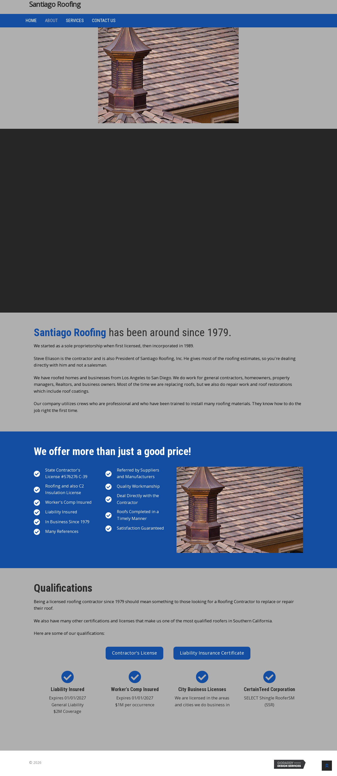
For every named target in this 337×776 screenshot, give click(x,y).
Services (75, 20)
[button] (134, 653)
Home (31, 20)
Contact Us (104, 20)
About (51, 20)
